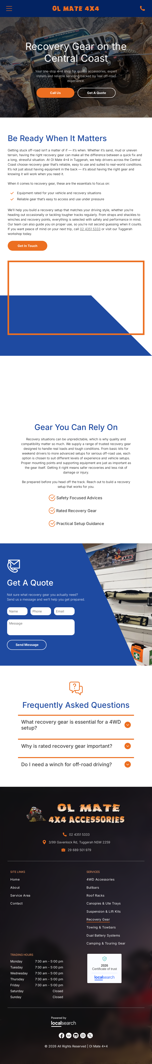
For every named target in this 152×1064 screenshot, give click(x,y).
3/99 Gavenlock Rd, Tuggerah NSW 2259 (79, 842)
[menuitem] (38, 880)
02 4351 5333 (90, 229)
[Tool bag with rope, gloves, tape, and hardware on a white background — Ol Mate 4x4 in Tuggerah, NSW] (76, 297)
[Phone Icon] (142, 10)
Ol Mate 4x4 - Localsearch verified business (104, 968)
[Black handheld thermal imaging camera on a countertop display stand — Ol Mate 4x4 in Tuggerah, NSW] (126, 381)
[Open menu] (9, 8)
